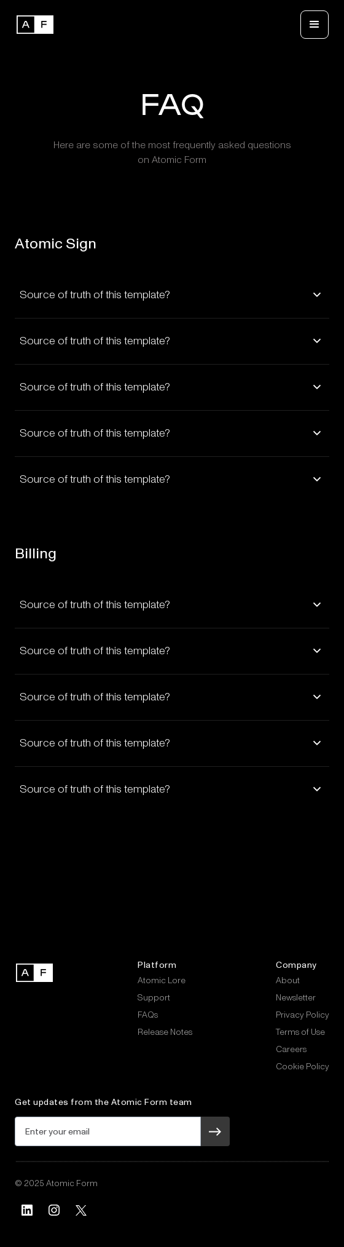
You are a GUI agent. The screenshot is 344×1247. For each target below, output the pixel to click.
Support (154, 998)
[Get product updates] (108, 1131)
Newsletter (296, 998)
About (288, 980)
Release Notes (165, 1032)
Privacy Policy (302, 1015)
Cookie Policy (302, 1066)
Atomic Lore (162, 980)
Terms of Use (300, 1032)
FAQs (148, 1015)
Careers (291, 1049)
